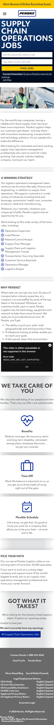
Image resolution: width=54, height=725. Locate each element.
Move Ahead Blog (14, 673)
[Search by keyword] (27, 54)
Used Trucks (19, 660)
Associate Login (27, 702)
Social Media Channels (37, 673)
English (40, 681)
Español (49, 681)
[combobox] (27, 54)
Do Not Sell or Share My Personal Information (24, 719)
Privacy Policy (7, 717)
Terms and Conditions (12, 721)
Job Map (7, 79)
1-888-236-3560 (35, 655)
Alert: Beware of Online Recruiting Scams (27, 4)
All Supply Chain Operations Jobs (20, 634)
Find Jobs (27, 68)
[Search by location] (27, 61)
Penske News (34, 660)
